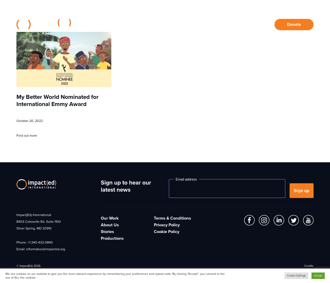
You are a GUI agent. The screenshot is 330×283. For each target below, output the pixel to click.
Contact (253, 24)
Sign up (301, 190)
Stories (225, 24)
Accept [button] (318, 275)
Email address (186, 179)
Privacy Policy (167, 225)
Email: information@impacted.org (40, 249)
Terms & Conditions (172, 218)
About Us (197, 24)
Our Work (165, 24)
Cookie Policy (166, 231)
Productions (112, 238)
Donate (294, 24)
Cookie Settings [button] (296, 275)
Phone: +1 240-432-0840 (34, 242)
